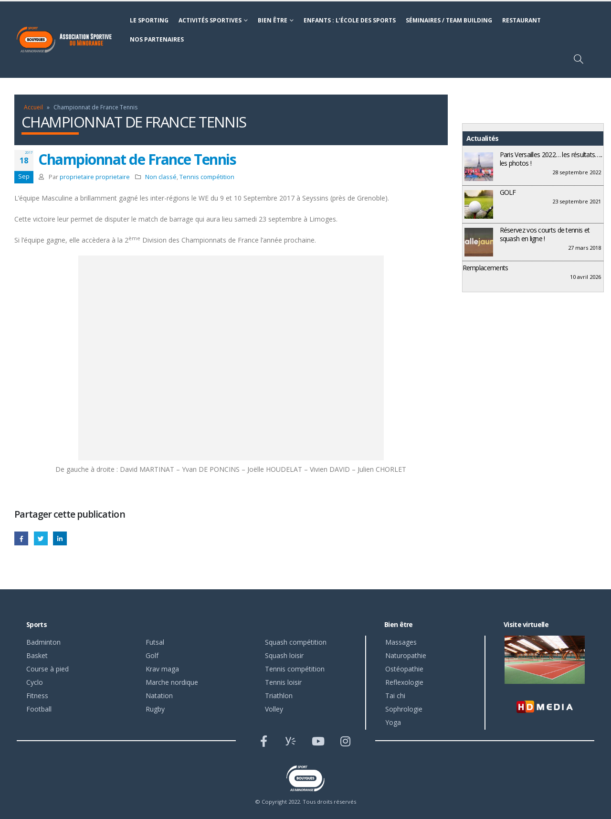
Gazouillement (41, 538)
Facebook (21, 538)
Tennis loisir (283, 682)
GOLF (508, 192)
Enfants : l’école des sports (350, 20)
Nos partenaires (157, 39)
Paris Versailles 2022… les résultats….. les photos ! (551, 159)
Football (39, 708)
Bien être (272, 20)
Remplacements (485, 267)
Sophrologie (403, 708)
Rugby (155, 708)
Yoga (393, 722)
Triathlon (279, 695)
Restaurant (521, 20)
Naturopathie (405, 655)
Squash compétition (296, 642)
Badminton (43, 642)
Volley (274, 708)
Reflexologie (404, 682)
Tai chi (395, 695)
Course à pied (47, 668)
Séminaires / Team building (449, 20)
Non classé (161, 177)
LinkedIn (60, 538)
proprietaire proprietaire (95, 177)
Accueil (33, 107)
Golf (152, 655)
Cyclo (34, 682)
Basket (37, 655)
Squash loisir (284, 655)
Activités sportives (210, 20)
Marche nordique (172, 682)
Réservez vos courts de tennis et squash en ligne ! (545, 234)
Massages (401, 642)
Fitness (37, 695)
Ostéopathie (404, 668)
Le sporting (149, 20)
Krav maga (162, 668)
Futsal (155, 642)
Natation (159, 695)
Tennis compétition (206, 177)
